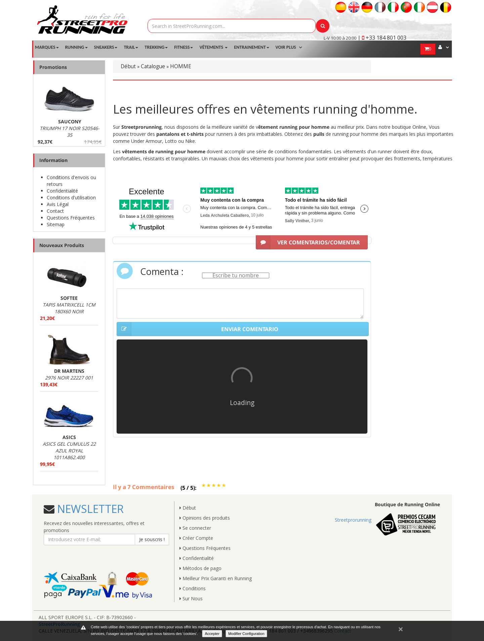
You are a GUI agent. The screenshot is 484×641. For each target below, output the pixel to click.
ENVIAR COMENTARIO (197, 329)
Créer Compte (196, 538)
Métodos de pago (200, 568)
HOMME (180, 66)
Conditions (192, 588)
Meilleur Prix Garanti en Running (215, 578)
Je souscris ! (152, 539)
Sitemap (56, 224)
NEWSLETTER (89, 509)
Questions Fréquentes (71, 217)
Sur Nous (191, 598)
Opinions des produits (204, 518)
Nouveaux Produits (61, 245)
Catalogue (153, 66)
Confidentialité (62, 191)
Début (128, 66)
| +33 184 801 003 (382, 37)
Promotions (53, 67)
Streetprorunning (353, 520)
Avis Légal (58, 204)
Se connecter (195, 528)
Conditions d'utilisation (71, 197)
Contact (55, 211)
